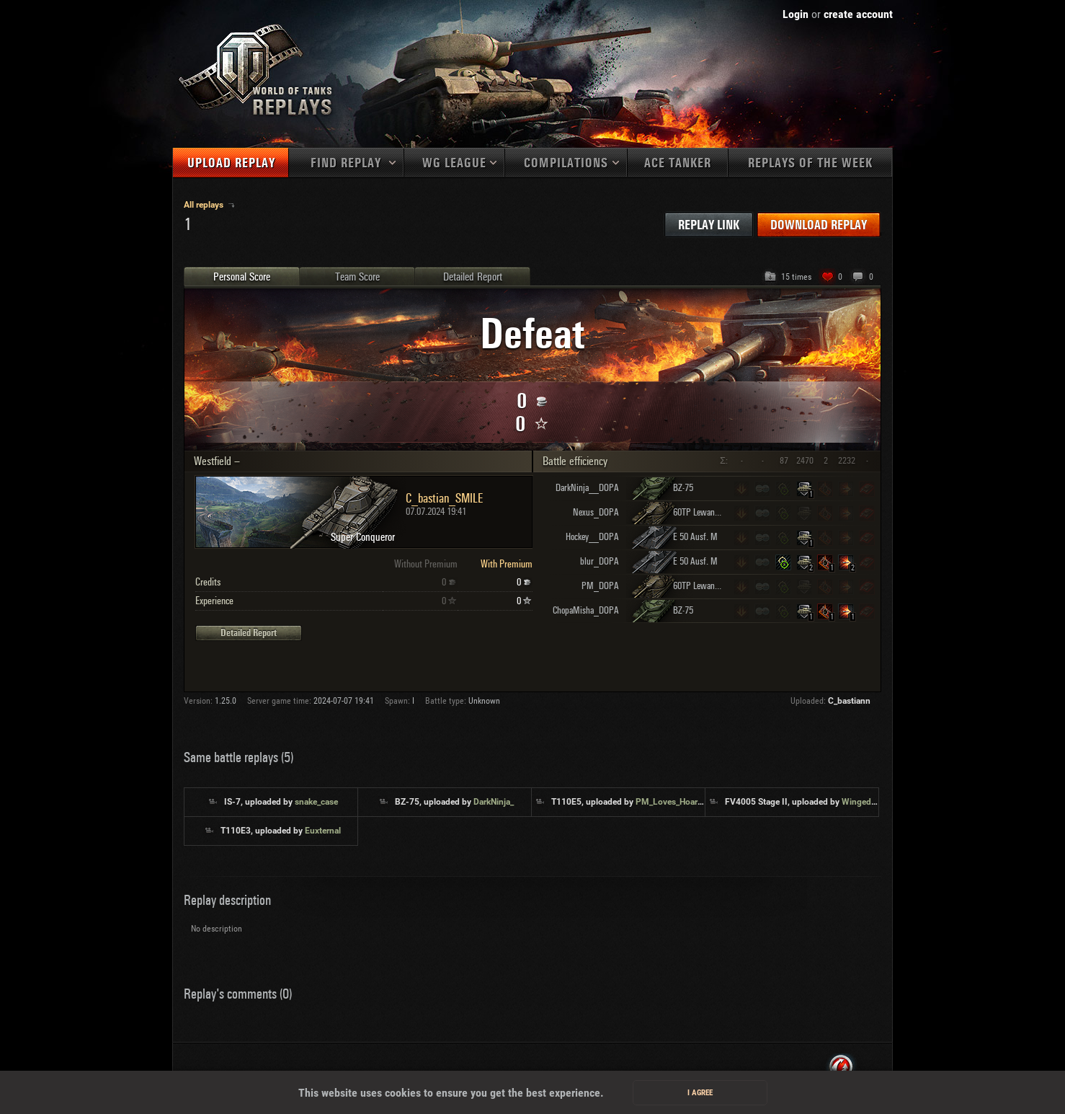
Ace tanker (677, 163)
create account (858, 14)
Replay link (708, 225)
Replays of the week (810, 163)
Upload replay (231, 163)
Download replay (818, 225)
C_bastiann (849, 701)
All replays (205, 205)
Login (795, 14)
